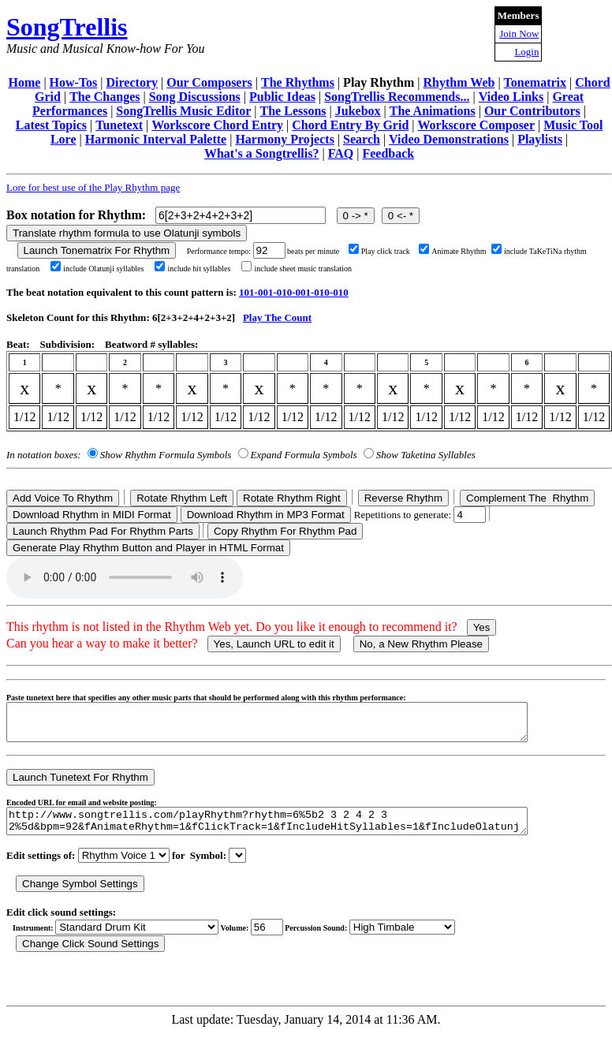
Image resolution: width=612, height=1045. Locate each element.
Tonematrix (535, 82)
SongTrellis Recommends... (396, 96)
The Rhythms (297, 82)
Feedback (388, 153)
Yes (482, 627)
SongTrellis (67, 27)
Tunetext (119, 125)
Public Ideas (282, 96)
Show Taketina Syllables (426, 455)
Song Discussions (195, 96)
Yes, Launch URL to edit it (274, 644)
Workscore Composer (476, 125)
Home (25, 82)
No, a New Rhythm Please (421, 644)
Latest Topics (51, 125)
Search (361, 139)
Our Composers (209, 82)
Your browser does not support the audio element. (124, 577)
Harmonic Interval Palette (156, 139)
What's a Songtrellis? (261, 153)
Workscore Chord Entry (217, 125)
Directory (132, 82)
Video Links (511, 96)
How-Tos (74, 82)
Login (526, 52)
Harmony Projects (284, 139)
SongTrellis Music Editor (183, 111)
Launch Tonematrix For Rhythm (97, 250)
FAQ (341, 153)
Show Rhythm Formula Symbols (165, 455)
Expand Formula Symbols (304, 455)
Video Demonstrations (449, 139)
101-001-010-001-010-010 (294, 292)
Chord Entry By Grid (350, 125)
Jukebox (358, 111)
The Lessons (293, 111)
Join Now (519, 33)
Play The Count (277, 317)
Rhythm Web (459, 82)
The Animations (433, 111)
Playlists (539, 139)
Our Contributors (532, 111)
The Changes (104, 96)
